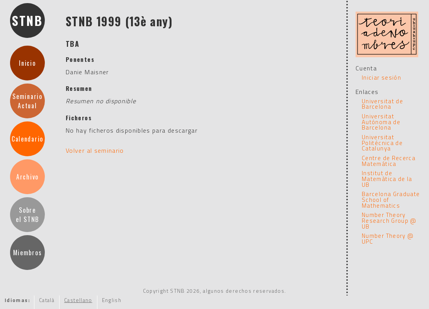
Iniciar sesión (381, 77)
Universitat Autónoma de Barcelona (381, 122)
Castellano (78, 300)
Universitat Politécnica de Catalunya (382, 143)
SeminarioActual (27, 101)
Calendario (27, 138)
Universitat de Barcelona (382, 104)
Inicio (27, 63)
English (112, 300)
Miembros (27, 252)
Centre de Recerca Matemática (388, 161)
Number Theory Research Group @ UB (389, 220)
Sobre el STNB (27, 214)
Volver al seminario (95, 150)
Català (46, 300)
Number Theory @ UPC (388, 238)
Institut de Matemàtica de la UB (387, 179)
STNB (27, 20)
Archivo (27, 176)
